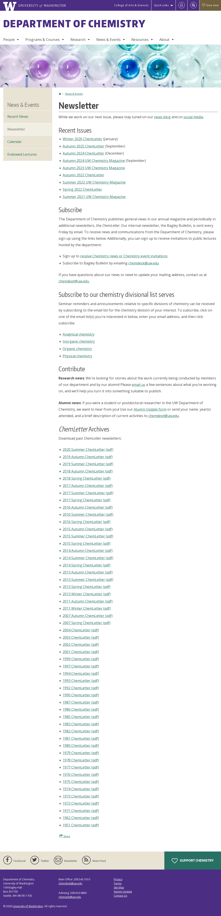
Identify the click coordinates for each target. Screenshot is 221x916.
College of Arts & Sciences (131, 5)
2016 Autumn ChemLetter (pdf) (88, 507)
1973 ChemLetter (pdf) (81, 796)
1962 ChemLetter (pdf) (81, 817)
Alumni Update (123, 891)
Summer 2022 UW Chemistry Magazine (94, 182)
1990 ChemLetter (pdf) (81, 695)
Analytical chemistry (79, 334)
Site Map (119, 887)
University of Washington (28, 906)
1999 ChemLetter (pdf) (81, 659)
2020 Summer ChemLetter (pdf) (88, 449)
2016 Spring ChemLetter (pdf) (86, 521)
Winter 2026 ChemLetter (82, 139)
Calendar (14, 141)
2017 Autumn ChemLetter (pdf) (88, 485)
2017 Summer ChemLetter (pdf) (88, 493)
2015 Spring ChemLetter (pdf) (86, 543)
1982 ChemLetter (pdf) (81, 731)
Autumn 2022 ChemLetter (83, 175)
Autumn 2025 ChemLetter (83, 146)
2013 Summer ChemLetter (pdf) (88, 579)
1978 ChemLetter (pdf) (81, 760)
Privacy (118, 879)
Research (78, 39)
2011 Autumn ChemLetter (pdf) (88, 601)
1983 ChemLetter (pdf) (81, 724)
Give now (210, 5)
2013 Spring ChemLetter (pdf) (86, 586)
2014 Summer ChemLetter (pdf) (88, 557)
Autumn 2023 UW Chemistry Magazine (94, 168)
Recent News (17, 116)
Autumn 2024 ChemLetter (83, 153)
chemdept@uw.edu (74, 281)
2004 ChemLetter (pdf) (81, 630)
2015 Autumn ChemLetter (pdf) (88, 529)
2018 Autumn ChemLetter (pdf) (88, 471)
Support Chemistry (193, 861)
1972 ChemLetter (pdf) (81, 803)
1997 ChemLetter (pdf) (81, 666)
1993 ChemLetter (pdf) (81, 680)
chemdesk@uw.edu (143, 263)
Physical (77, 356)
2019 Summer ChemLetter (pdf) (88, 464)
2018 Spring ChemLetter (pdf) (86, 478)
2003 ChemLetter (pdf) (81, 637)
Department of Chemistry (74, 23)
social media (193, 117)
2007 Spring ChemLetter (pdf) (86, 622)
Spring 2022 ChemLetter (82, 189)
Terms (117, 883)
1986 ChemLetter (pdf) (81, 709)
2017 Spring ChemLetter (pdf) (86, 500)
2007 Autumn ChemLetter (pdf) (88, 615)
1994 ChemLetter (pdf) (81, 673)
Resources (139, 39)
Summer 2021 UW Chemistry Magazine (94, 196)
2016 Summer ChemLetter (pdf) (88, 514)
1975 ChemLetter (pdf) (81, 781)
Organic (77, 348)
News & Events (108, 39)
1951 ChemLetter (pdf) (81, 825)
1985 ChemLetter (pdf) (81, 716)
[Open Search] (193, 5)
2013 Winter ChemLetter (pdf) (87, 594)
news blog (162, 117)
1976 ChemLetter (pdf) (81, 774)
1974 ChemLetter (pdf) (81, 789)
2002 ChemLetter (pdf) (81, 644)
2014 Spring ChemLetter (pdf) (86, 565)
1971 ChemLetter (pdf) (81, 810)
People (9, 39)
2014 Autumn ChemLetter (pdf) (88, 550)
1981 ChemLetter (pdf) (81, 738)
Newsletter (16, 129)
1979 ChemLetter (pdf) (81, 752)
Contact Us (120, 896)
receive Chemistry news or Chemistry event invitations (124, 256)
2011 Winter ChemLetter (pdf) (87, 608)
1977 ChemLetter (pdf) (81, 767)
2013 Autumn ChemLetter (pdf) (88, 572)
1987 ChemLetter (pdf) (81, 702)
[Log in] (181, 5)
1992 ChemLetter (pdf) (81, 688)
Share (64, 836)
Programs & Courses (42, 39)
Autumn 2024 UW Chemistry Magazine (94, 160)
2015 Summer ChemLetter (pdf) (88, 536)
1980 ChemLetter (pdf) (81, 745)
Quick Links (161, 5)
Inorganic (79, 341)
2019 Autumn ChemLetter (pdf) (88, 456)
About (164, 39)
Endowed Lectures (22, 154)
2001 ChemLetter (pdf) (81, 651)
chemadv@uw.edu (70, 897)
